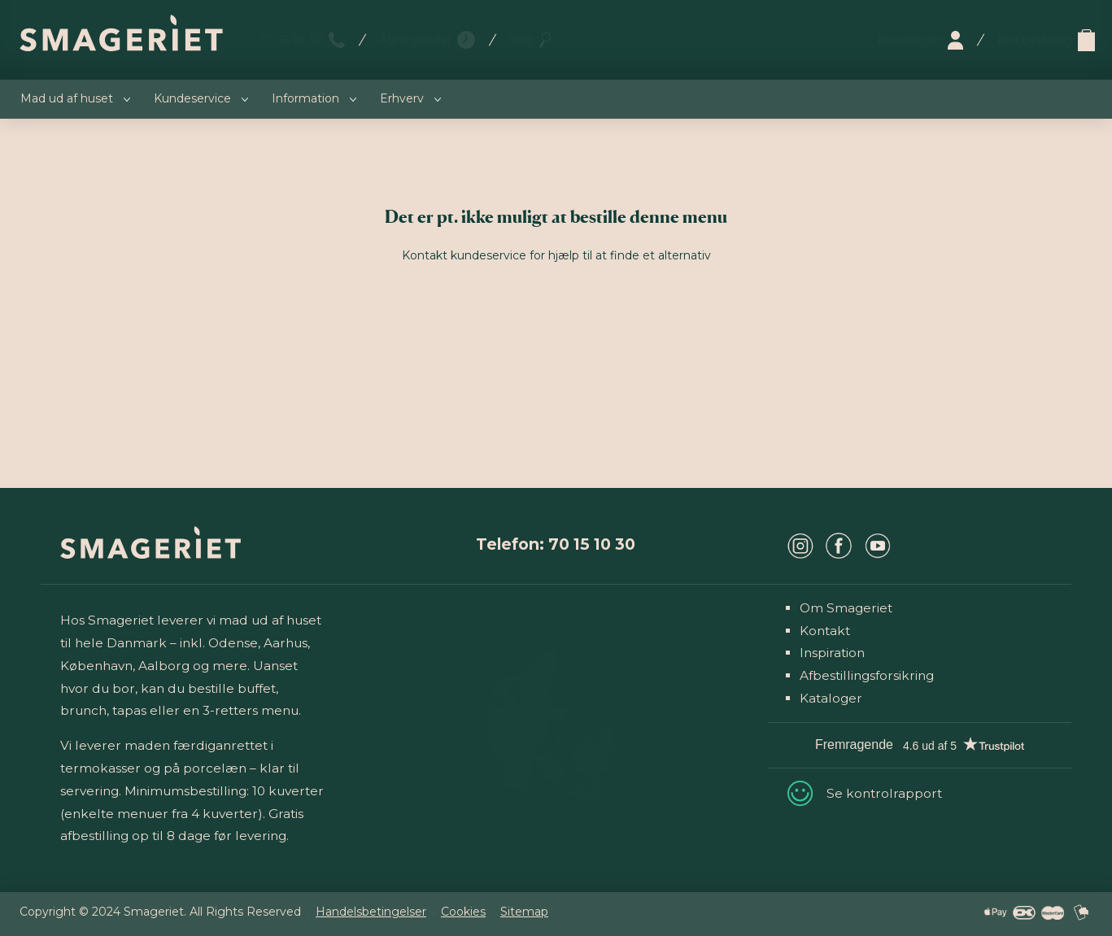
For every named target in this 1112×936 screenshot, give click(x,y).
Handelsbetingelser (371, 911)
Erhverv (402, 98)
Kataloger (831, 698)
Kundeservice (192, 98)
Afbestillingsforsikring (867, 675)
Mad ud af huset (66, 98)
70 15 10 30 (291, 40)
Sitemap (524, 911)
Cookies (463, 911)
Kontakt (825, 630)
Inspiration (832, 652)
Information (305, 98)
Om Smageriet (846, 608)
